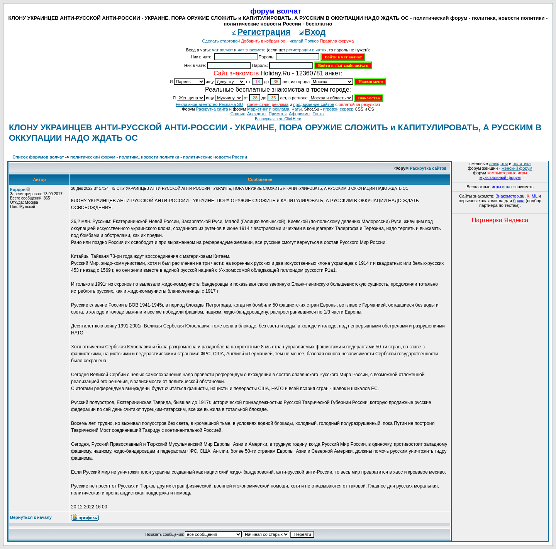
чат (509, 186)
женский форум (517, 168)
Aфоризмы (299, 113)
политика (522, 163)
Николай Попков (302, 41)
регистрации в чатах (306, 50)
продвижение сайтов (313, 104)
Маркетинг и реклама (268, 109)
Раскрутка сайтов (428, 168)
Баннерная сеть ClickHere (278, 119)
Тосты (318, 113)
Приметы (277, 113)
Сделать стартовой (221, 41)
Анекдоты (256, 113)
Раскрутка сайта (212, 109)
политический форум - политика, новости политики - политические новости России (158, 157)
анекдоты (498, 163)
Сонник (238, 113)
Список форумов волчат (38, 157)
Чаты (297, 109)
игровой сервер (338, 109)
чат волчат (222, 50)
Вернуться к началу (31, 517)
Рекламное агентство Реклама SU (209, 104)
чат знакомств (252, 50)
